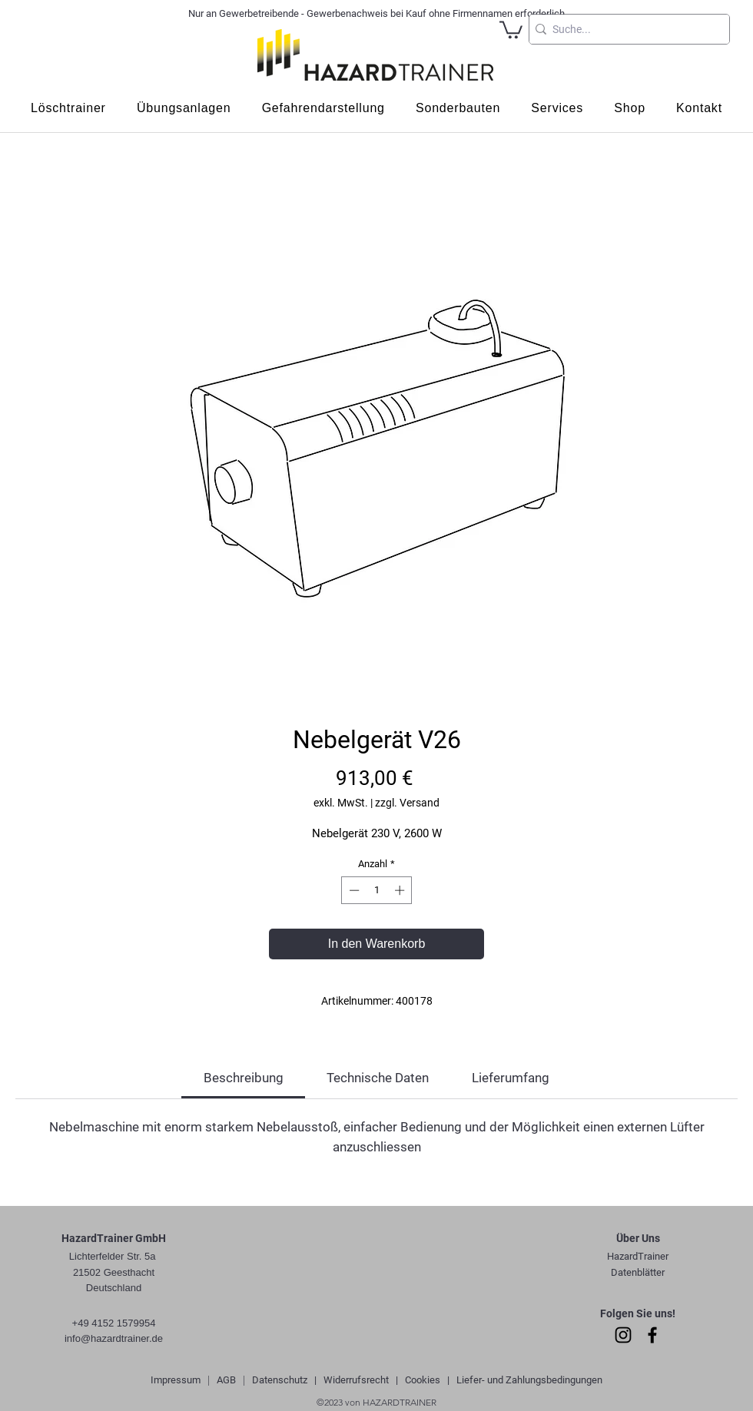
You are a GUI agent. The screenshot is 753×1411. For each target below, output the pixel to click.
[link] (244, 1077)
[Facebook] (652, 1335)
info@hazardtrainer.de (114, 1338)
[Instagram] (623, 1335)
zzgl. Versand (407, 803)
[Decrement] (352, 890)
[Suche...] (624, 29)
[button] (510, 28)
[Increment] (401, 890)
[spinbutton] (377, 890)
